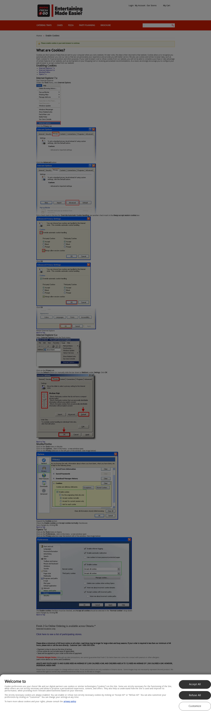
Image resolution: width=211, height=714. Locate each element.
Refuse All (195, 695)
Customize (195, 706)
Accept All (195, 684)
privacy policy (70, 701)
